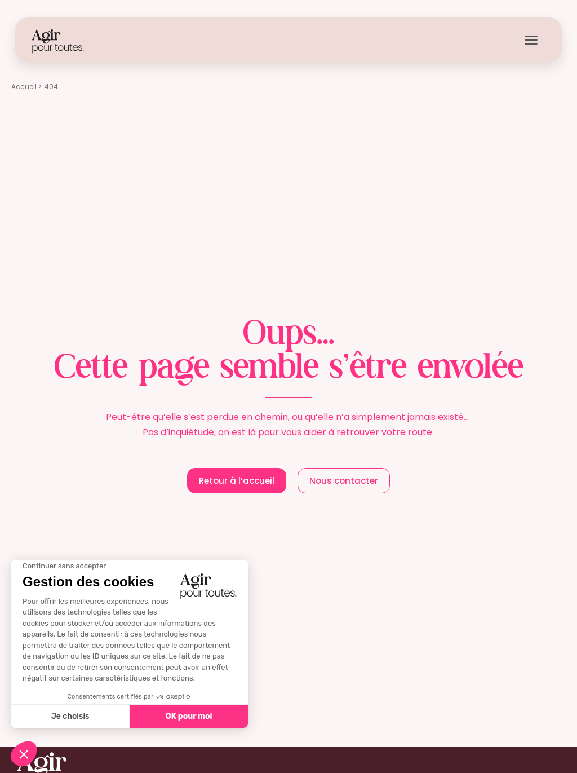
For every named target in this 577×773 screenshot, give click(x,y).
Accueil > (26, 86)
